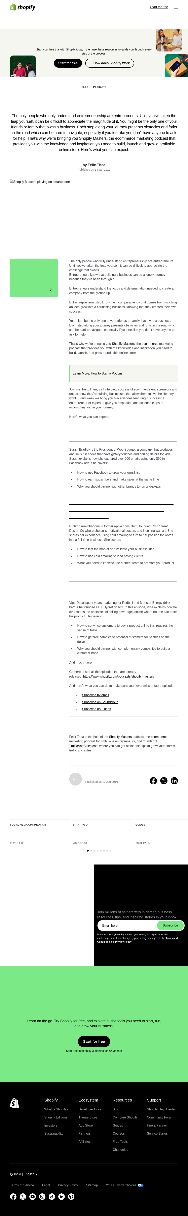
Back (49, 71)
